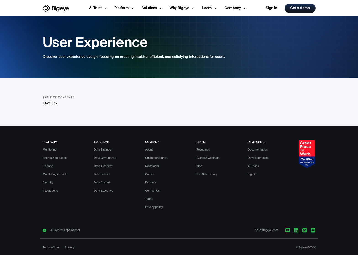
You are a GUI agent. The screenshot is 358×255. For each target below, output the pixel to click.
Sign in (271, 8)
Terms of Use (51, 247)
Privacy (69, 247)
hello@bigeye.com (266, 230)
